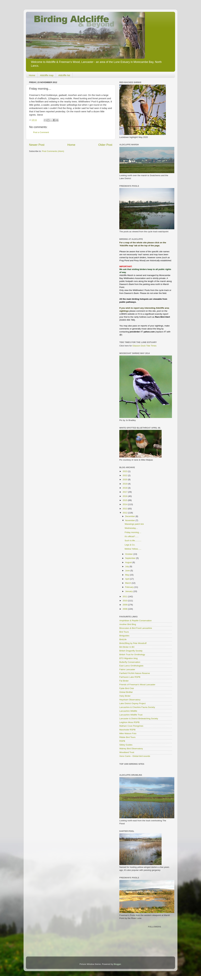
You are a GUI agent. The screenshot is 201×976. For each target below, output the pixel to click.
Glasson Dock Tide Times (144, 346)
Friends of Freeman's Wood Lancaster (137, 684)
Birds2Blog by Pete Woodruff (133, 643)
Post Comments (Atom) (53, 151)
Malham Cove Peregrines (131, 726)
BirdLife (123, 639)
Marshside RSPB (127, 730)
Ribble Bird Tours (127, 737)
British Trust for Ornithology (132, 654)
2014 (125, 504)
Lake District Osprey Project (132, 703)
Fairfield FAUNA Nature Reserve (134, 673)
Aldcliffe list (64, 75)
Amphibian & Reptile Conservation (135, 620)
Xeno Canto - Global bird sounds (134, 756)
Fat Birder (124, 681)
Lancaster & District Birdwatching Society (138, 718)
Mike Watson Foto (127, 733)
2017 (125, 492)
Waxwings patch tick (134, 524)
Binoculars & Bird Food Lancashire (135, 628)
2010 (125, 600)
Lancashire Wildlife (128, 711)
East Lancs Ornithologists (131, 666)
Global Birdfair (126, 692)
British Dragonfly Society (130, 651)
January (129, 591)
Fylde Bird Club (126, 688)
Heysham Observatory (129, 699)
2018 (125, 488)
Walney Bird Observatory (131, 748)
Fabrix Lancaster (127, 669)
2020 (125, 479)
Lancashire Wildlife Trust (130, 715)
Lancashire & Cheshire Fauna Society (137, 707)
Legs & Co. (130, 545)
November (130, 520)
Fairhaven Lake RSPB (129, 677)
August (128, 562)
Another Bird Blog (127, 624)
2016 (125, 496)
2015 (125, 500)
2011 (125, 596)
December (130, 516)
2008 (125, 609)
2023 (125, 471)
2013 (125, 508)
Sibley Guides (125, 745)
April (127, 579)
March (128, 583)
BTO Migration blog (128, 658)
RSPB (122, 741)
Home (32, 75)
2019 (125, 484)
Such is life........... (133, 540)
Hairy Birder (124, 696)
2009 (125, 604)
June (127, 570)
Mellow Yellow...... (133, 549)
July (127, 566)
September (130, 558)
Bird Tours (124, 632)
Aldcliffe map (47, 75)
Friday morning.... (133, 532)
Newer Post (36, 144)
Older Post (105, 144)
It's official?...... (132, 536)
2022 (125, 475)
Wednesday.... (131, 528)
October (129, 554)
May (127, 575)
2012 (125, 513)
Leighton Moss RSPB (129, 722)
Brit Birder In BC (127, 647)
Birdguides (124, 635)
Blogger (117, 964)
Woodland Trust (126, 752)
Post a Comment (41, 132)
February (129, 587)
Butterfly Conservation (129, 662)
